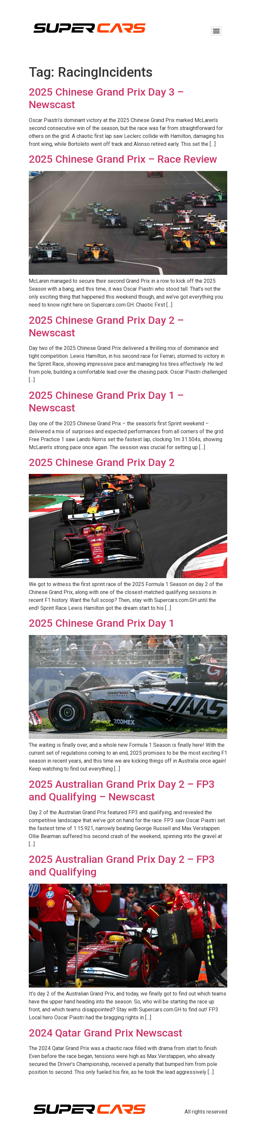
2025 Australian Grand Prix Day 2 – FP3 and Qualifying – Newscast (122, 790)
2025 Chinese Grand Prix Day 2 (102, 462)
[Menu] (216, 31)
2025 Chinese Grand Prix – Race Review (123, 159)
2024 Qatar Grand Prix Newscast (105, 1033)
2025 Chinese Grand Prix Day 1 (102, 623)
